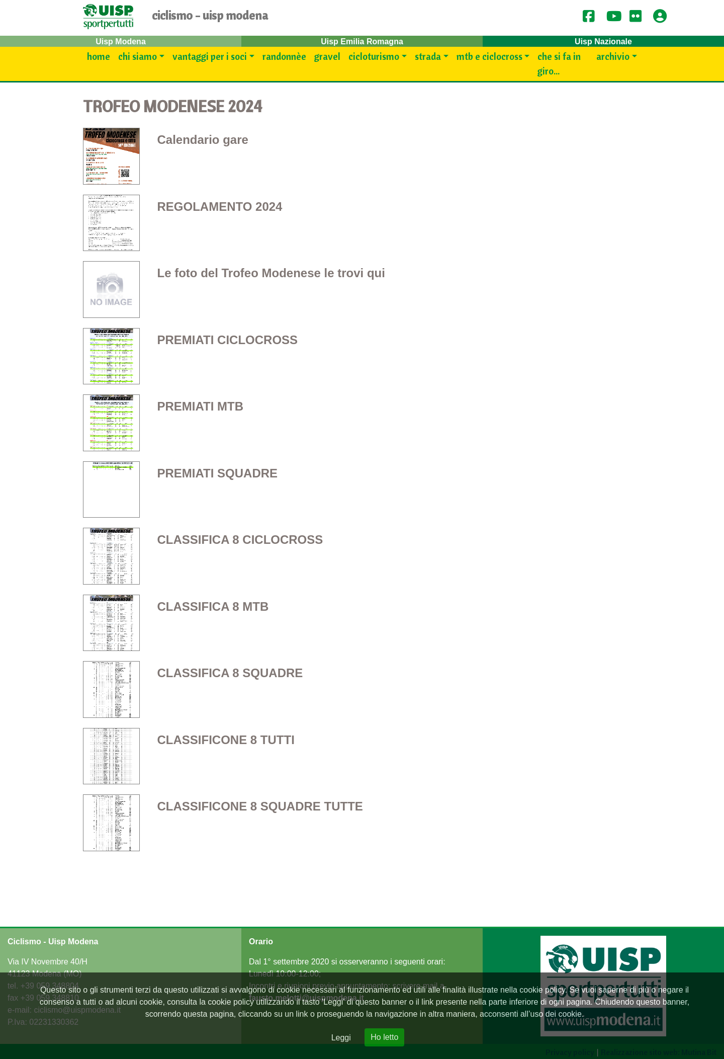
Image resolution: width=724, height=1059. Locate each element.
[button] (663, 17)
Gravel (327, 56)
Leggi (341, 1037)
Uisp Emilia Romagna (362, 41)
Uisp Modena (121, 41)
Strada (428, 56)
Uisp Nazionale (603, 41)
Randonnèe (284, 56)
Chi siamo (137, 56)
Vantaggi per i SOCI (209, 56)
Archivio (612, 56)
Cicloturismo (373, 56)
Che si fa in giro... (559, 63)
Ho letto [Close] (384, 1037)
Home (98, 56)
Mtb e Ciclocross (489, 56)
